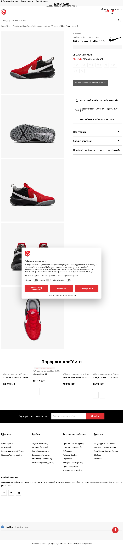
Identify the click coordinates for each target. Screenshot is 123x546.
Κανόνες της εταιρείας (72, 470)
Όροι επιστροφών (70, 466)
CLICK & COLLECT (69, 4)
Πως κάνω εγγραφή (40, 451)
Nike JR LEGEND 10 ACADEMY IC (107, 377)
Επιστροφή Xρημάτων (41, 455)
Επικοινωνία (6, 447)
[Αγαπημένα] (106, 12)
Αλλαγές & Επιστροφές (73, 462)
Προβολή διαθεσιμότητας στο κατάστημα (97, 149)
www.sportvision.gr (43, 543)
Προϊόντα (17, 26)
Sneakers (56, 26)
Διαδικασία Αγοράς (40, 447)
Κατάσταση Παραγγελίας (43, 462)
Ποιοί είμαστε (7, 443)
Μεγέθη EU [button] (77, 59)
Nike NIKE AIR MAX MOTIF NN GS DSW (16, 377)
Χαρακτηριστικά (96, 140)
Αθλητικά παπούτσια (41, 26)
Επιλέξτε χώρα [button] (21, 527)
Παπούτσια (27, 26)
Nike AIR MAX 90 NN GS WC (75, 377)
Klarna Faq (98, 459)
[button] (61, 20)
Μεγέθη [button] (87, 59)
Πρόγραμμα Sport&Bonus (104, 443)
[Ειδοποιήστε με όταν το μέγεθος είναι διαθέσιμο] (76, 65)
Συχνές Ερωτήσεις (40, 443)
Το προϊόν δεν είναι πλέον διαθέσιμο (90, 83)
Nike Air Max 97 (40, 374)
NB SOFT (63, 543)
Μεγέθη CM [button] (98, 59)
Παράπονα (67, 459)
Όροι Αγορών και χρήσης (73, 443)
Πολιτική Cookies (70, 455)
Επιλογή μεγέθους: (82, 55)
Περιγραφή (96, 131)
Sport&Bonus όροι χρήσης (105, 447)
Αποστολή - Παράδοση (42, 459)
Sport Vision (6, 26)
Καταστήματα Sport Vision (12, 451)
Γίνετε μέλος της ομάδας (12, 455)
